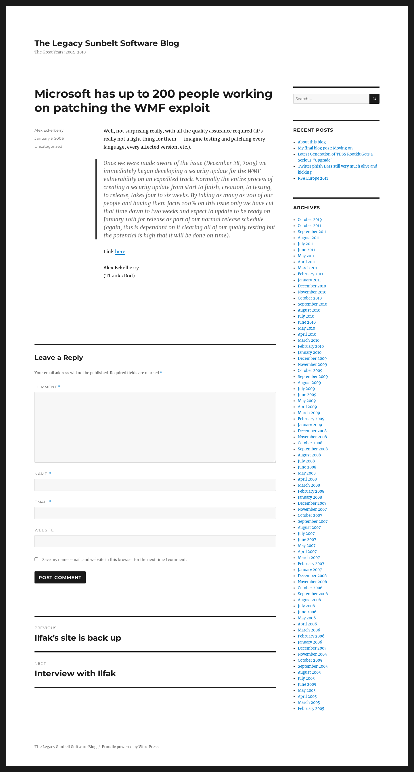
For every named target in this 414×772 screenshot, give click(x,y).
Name (42, 473)
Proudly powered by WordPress (130, 746)
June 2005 (307, 684)
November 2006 (312, 581)
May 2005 (307, 690)
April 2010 (307, 334)
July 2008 (306, 461)
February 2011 (310, 274)
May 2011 (306, 256)
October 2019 (310, 219)
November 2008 (312, 437)
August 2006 (309, 600)
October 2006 (310, 587)
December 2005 (312, 648)
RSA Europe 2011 (313, 178)
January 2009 (310, 425)
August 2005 (309, 672)
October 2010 (310, 298)
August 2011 (309, 237)
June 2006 (307, 612)
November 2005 (312, 654)
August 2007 (309, 527)
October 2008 (310, 443)
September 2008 (313, 449)
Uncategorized (48, 146)
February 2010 (311, 346)
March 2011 (308, 268)
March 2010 (308, 340)
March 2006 (309, 630)
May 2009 (307, 400)
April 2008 (307, 479)
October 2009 (310, 370)
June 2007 (307, 539)
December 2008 (312, 431)
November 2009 (312, 364)
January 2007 (310, 569)
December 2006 (312, 575)
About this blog (312, 142)
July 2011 (306, 243)
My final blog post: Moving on (325, 148)
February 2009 (311, 418)
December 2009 (312, 358)
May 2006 (307, 618)
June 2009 (307, 394)
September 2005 (313, 666)
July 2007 (306, 533)
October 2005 (310, 660)
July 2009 (306, 388)
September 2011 (312, 231)
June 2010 (307, 322)
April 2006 (307, 624)
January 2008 (310, 497)
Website (44, 530)
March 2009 (309, 412)
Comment (47, 387)
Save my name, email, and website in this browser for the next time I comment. (114, 559)
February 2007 (311, 563)
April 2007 (307, 551)
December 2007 (312, 503)
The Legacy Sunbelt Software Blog (106, 43)
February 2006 (311, 636)
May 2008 (307, 473)
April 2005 (307, 696)
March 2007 (309, 557)
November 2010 (312, 292)
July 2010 (306, 316)
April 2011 (307, 262)
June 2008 (307, 467)
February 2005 (311, 708)
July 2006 (306, 606)
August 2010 (309, 310)
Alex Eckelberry (49, 130)
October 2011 (309, 225)
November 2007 (312, 509)
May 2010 (306, 328)
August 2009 (309, 382)
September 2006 (313, 594)
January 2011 (309, 280)
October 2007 (310, 515)
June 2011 (306, 249)
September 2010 (312, 304)
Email (43, 502)
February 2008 (311, 491)
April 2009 (307, 406)
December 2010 (312, 286)
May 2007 (307, 545)
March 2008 (309, 485)
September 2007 (313, 521)
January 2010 (309, 352)
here (120, 251)
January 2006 (310, 642)
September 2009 (313, 376)
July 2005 (306, 678)
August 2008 (309, 455)
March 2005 (309, 702)
